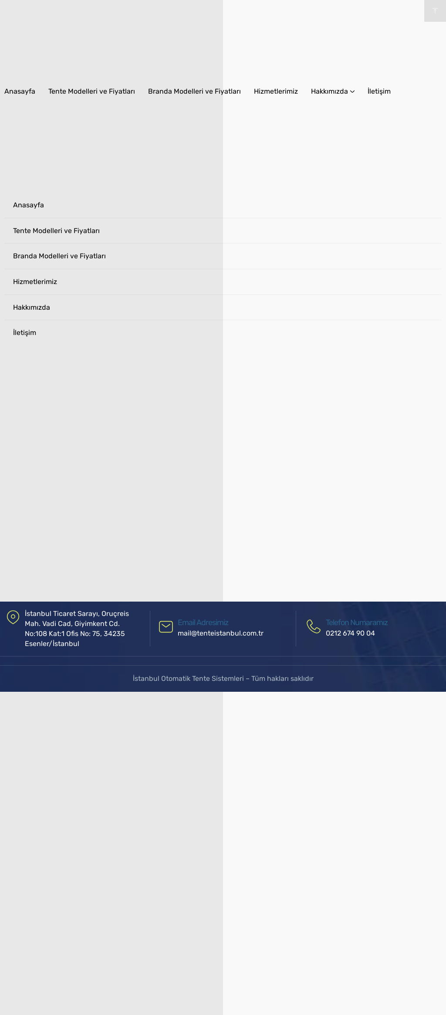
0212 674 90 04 (350, 633)
